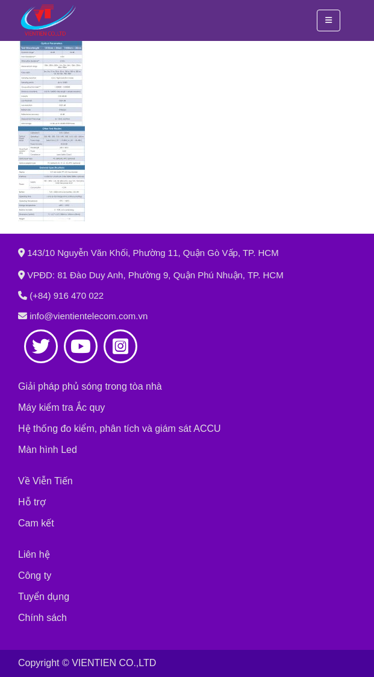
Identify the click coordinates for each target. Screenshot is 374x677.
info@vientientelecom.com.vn (89, 316)
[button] (328, 20)
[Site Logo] (48, 20)
